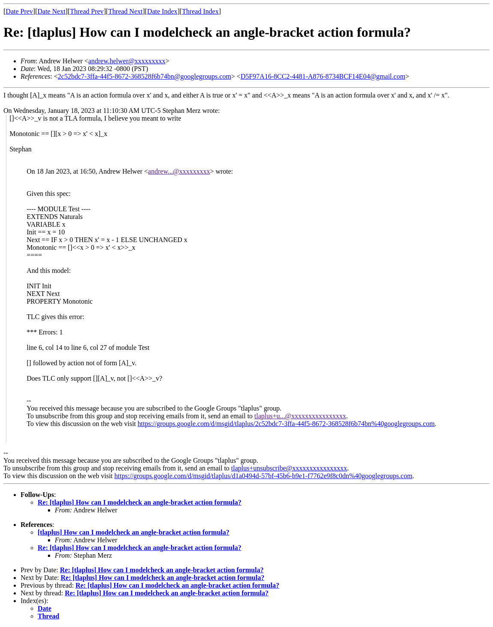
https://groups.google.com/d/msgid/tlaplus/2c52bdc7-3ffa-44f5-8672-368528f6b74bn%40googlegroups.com (286, 423)
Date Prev (19, 11)
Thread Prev (87, 11)
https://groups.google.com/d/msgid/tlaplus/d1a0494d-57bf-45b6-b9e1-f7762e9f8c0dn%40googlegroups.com (263, 475)
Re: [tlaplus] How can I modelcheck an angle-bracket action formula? (139, 502)
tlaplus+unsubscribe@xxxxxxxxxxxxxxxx (289, 468)
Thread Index (200, 11)
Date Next (51, 11)
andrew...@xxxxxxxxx (179, 171)
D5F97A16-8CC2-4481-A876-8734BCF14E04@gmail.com (323, 76)
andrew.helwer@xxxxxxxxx (126, 61)
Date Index (162, 11)
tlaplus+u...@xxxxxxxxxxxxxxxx (300, 416)
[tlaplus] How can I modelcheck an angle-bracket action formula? (133, 532)
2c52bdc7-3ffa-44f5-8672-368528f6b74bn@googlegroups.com (144, 76)
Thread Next (125, 11)
